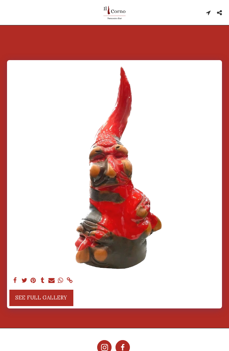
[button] (8, 12)
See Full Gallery (41, 297)
